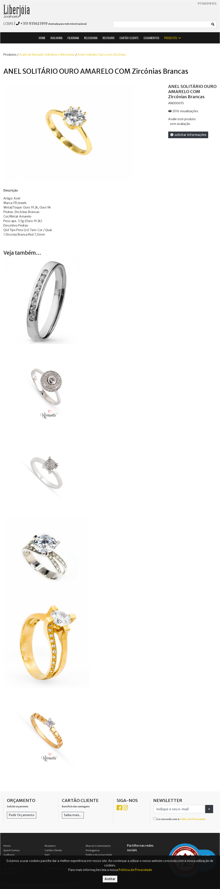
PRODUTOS (173, 37)
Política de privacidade (99, 854)
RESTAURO (108, 37)
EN (204, 3)
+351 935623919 (33, 23)
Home (7, 845)
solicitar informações (188, 135)
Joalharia (8, 854)
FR (209, 3)
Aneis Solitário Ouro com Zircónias (101, 55)
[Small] (161, 24)
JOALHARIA (56, 37)
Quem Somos (11, 850)
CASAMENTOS (151, 37)
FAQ (47, 854)
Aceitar (110, 879)
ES (215, 3)
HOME (42, 37)
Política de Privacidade (192, 819)
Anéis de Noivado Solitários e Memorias (47, 55)
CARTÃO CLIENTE (129, 37)
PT (199, 3)
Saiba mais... (73, 815)
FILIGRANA (73, 37)
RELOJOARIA (91, 37)
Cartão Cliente (53, 850)
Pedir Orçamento (21, 815)
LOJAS (8, 23)
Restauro (50, 845)
